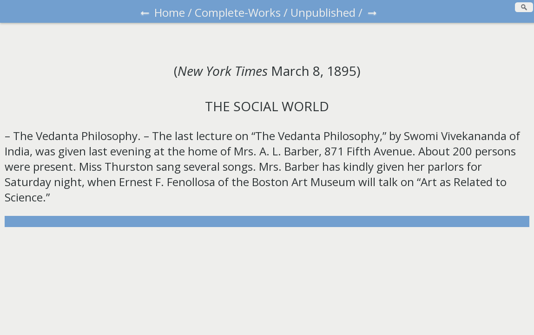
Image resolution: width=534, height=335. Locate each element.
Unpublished (323, 12)
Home (169, 12)
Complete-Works (238, 12)
